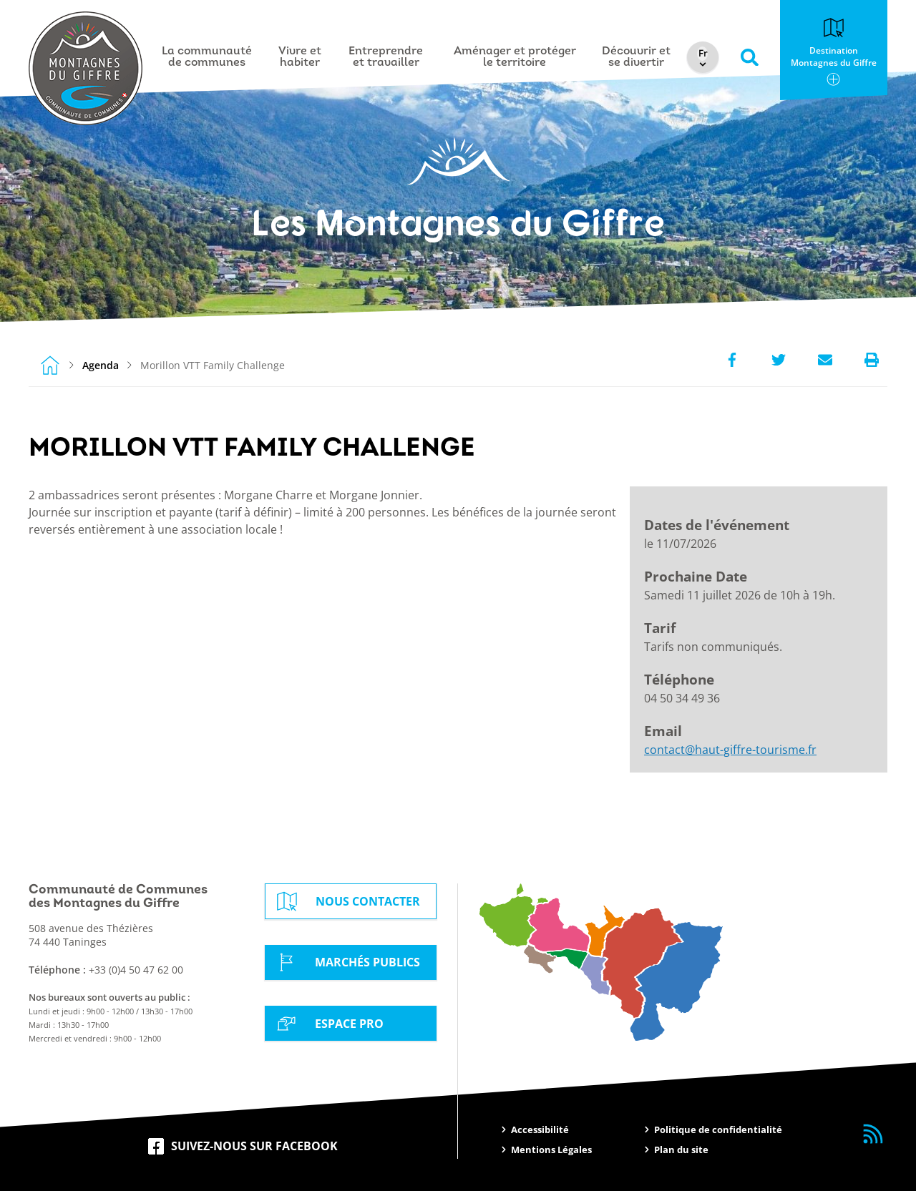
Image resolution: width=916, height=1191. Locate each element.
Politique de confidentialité (718, 1129)
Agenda (100, 365)
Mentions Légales (551, 1149)
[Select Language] (703, 53)
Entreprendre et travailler (386, 57)
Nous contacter (346, 901)
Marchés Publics (346, 962)
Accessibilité (540, 1129)
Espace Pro (328, 1023)
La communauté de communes (207, 57)
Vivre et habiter (299, 57)
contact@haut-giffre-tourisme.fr (730, 750)
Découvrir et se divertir (636, 57)
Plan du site (681, 1149)
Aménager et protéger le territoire (515, 57)
